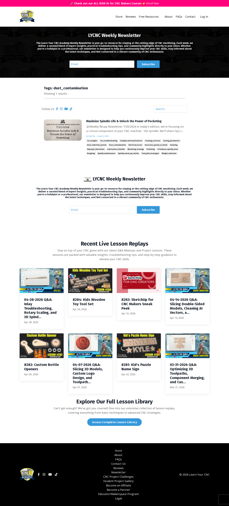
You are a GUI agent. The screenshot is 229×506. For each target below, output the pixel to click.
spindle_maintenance (106, 153)
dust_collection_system (96, 145)
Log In (204, 16)
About (169, 16)
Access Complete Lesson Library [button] (114, 422)
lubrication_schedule (116, 149)
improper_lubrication (95, 149)
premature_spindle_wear (168, 149)
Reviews (131, 16)
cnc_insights (92, 141)
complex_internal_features (131, 141)
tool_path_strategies (150, 153)
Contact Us (118, 464)
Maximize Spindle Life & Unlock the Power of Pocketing (124, 121)
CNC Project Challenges (118, 477)
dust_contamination (117, 145)
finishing (173, 145)
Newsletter (118, 472)
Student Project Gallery (118, 481)
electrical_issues (135, 145)
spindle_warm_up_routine (128, 153)
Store (119, 16)
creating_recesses (152, 141)
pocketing (151, 149)
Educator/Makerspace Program (118, 494)
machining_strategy (136, 149)
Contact (190, 16)
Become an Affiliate (118, 485)
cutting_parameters (171, 141)
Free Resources (149, 16)
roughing (91, 153)
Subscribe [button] (148, 64)
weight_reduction (169, 153)
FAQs (179, 16)
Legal (118, 498)
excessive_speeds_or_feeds (156, 145)
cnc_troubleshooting (108, 141)
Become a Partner (118, 490)
